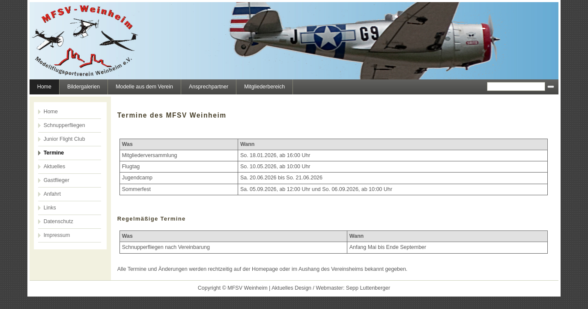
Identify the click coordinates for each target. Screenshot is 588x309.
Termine (54, 153)
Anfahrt (52, 194)
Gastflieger (56, 180)
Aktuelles (55, 167)
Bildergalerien (83, 87)
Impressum (57, 235)
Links (50, 208)
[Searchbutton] (550, 86)
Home (44, 87)
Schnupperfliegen (64, 125)
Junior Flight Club (64, 139)
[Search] (516, 86)
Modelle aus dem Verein (144, 87)
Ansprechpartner (208, 87)
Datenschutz (58, 221)
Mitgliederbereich (264, 87)
